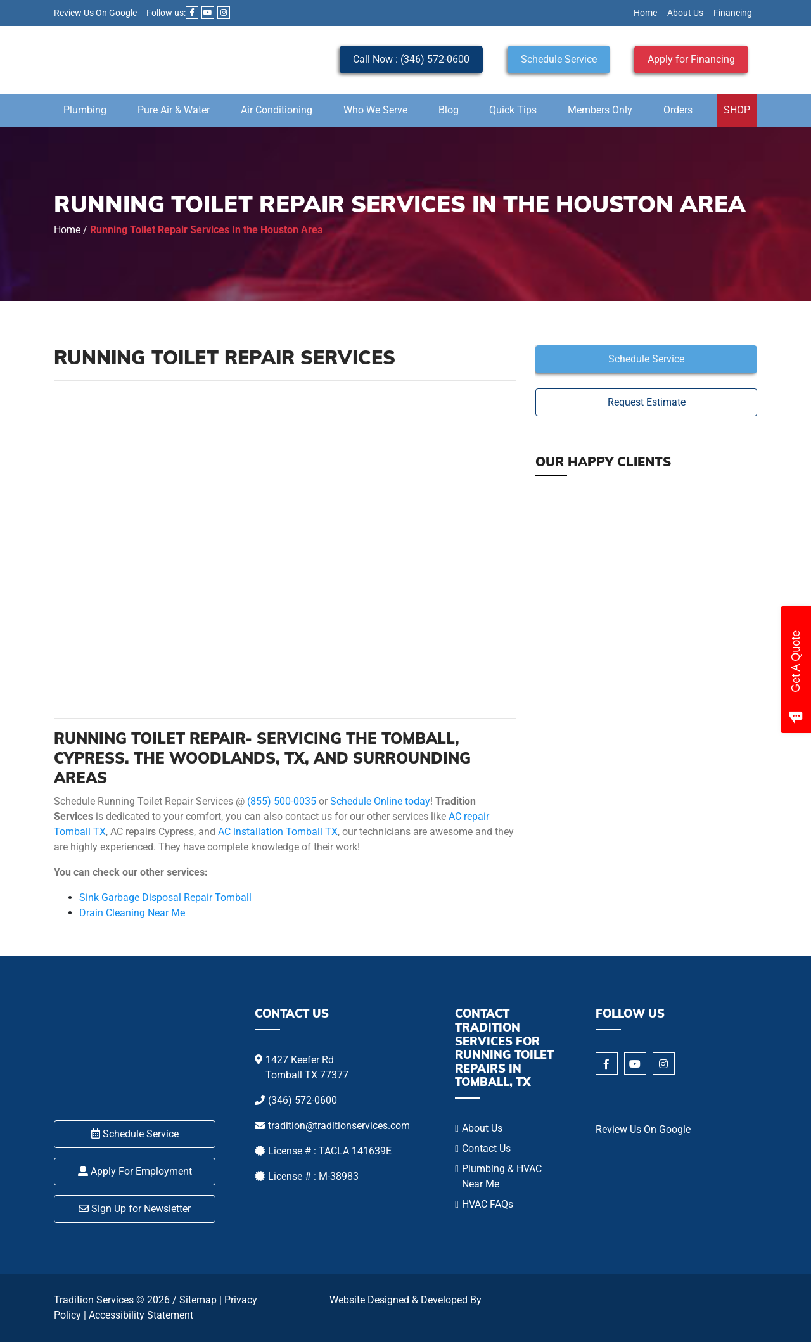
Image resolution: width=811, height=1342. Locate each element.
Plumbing (84, 110)
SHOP (737, 110)
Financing (732, 13)
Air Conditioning (276, 110)
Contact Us (486, 1148)
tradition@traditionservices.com (339, 1126)
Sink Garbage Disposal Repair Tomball (165, 897)
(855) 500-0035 (281, 801)
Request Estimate (647, 402)
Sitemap (198, 1300)
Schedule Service (559, 59)
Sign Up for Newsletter (135, 1209)
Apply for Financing (691, 59)
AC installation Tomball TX (278, 832)
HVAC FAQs (487, 1204)
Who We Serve (375, 110)
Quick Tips (513, 110)
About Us (685, 13)
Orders (678, 110)
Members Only (600, 110)
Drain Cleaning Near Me (132, 913)
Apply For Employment (135, 1171)
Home (645, 13)
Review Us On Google (95, 13)
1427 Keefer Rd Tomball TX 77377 (306, 1067)
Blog (448, 110)
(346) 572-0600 (302, 1100)
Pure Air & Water (173, 110)
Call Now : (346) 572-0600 (411, 59)
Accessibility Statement (141, 1315)
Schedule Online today (380, 801)
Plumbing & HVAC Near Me (502, 1176)
